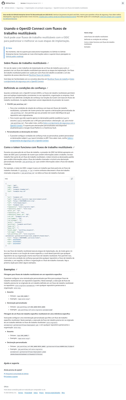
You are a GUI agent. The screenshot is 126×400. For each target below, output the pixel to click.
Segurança (20, 8)
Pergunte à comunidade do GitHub (16, 374)
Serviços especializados (52, 393)
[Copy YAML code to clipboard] (72, 178)
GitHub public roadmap (14, 56)
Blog (63, 393)
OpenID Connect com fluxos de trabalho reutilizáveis (71, 8)
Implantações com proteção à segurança (38, 8)
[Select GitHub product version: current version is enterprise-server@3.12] (31, 3)
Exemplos (10, 269)
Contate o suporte (11, 376)
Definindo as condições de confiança (26, 88)
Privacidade (28, 393)
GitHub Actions (9, 8)
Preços (41, 393)
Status (36, 393)
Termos (20, 393)
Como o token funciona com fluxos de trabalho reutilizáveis (39, 147)
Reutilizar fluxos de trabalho (39, 75)
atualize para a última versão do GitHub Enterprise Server (57, 17)
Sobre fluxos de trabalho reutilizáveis (26, 63)
